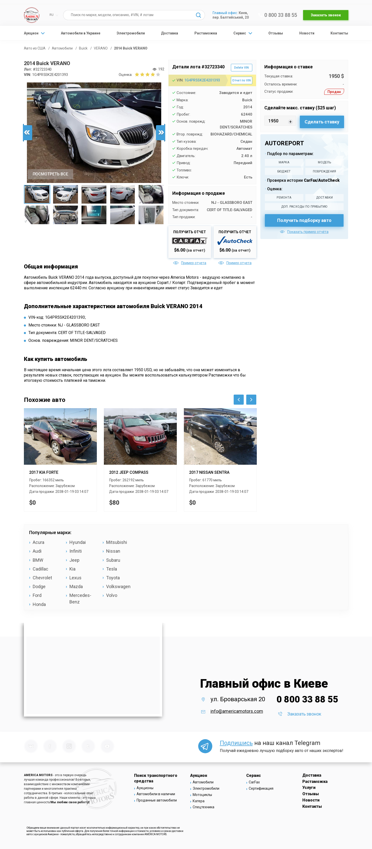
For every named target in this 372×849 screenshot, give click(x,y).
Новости (306, 33)
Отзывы (275, 33)
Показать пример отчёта (304, 232)
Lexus (75, 577)
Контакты (339, 33)
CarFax (254, 782)
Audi (37, 551)
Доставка (169, 33)
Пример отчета (189, 263)
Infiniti (75, 551)
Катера (198, 801)
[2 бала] (139, 74)
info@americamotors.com (237, 711)
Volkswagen (118, 586)
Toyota (113, 577)
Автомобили (203, 782)
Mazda (76, 586)
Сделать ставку (322, 121)
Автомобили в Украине (80, 33)
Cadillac (40, 569)
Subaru (113, 560)
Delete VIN (241, 67)
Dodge (39, 586)
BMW (38, 560)
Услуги (308, 787)
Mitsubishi (116, 542)
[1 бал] (137, 74)
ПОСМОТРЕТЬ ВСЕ (50, 174)
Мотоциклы (202, 795)
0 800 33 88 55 (277, 15)
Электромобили (131, 33)
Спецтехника (203, 807)
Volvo (111, 595)
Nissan (113, 551)
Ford (37, 595)
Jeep (74, 560)
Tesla (111, 569)
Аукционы (145, 788)
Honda (39, 604)
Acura (38, 542)
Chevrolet (42, 577)
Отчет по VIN (241, 80)
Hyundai (77, 542)
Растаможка (205, 33)
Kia (72, 569)
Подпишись (236, 742)
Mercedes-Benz (80, 598)
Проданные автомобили (157, 800)
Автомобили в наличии (156, 794)
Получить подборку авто (304, 220)
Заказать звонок (326, 15)
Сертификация (261, 788)
